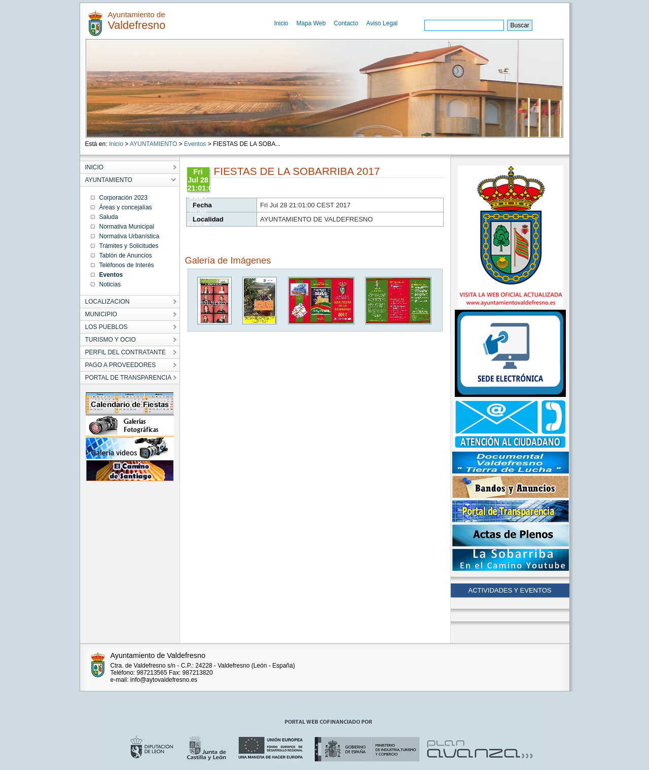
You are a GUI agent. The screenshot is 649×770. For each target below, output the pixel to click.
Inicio (281, 23)
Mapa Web (311, 23)
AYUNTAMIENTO (153, 144)
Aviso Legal (382, 23)
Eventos (195, 144)
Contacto (346, 23)
